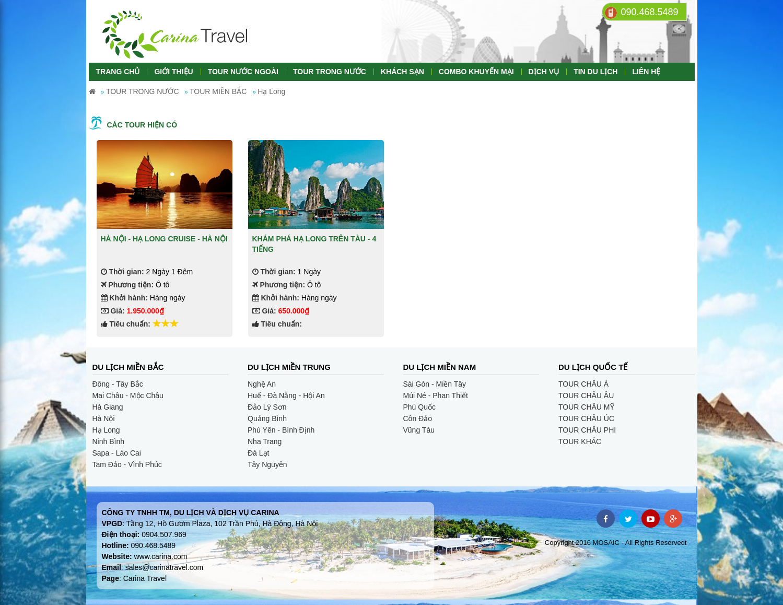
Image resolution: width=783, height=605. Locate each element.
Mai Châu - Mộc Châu (127, 395)
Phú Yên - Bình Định (281, 430)
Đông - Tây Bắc (117, 384)
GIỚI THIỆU (173, 71)
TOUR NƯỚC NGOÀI (243, 71)
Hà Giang (107, 407)
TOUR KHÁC (579, 441)
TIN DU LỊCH (595, 71)
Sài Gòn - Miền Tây (434, 384)
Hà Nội (103, 418)
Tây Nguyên (267, 464)
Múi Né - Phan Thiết (435, 395)
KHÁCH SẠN (402, 71)
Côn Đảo (417, 418)
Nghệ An (262, 384)
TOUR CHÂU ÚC (586, 418)
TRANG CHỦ (118, 71)
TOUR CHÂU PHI (587, 430)
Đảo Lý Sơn (267, 407)
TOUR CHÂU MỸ (586, 407)
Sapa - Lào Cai (116, 453)
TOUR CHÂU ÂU (586, 395)
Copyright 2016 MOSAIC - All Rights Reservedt (616, 542)
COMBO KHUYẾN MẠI (476, 71)
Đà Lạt (258, 453)
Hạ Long (106, 430)
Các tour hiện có (142, 125)
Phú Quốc (419, 407)
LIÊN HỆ (646, 71)
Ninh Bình (108, 441)
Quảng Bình (267, 418)
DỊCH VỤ (544, 71)
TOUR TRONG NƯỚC (329, 71)
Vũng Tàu (419, 430)
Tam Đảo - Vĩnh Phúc (127, 464)
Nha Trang (265, 441)
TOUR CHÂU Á (583, 384)
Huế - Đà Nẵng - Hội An (286, 395)
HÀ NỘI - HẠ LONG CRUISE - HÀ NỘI (164, 239)
